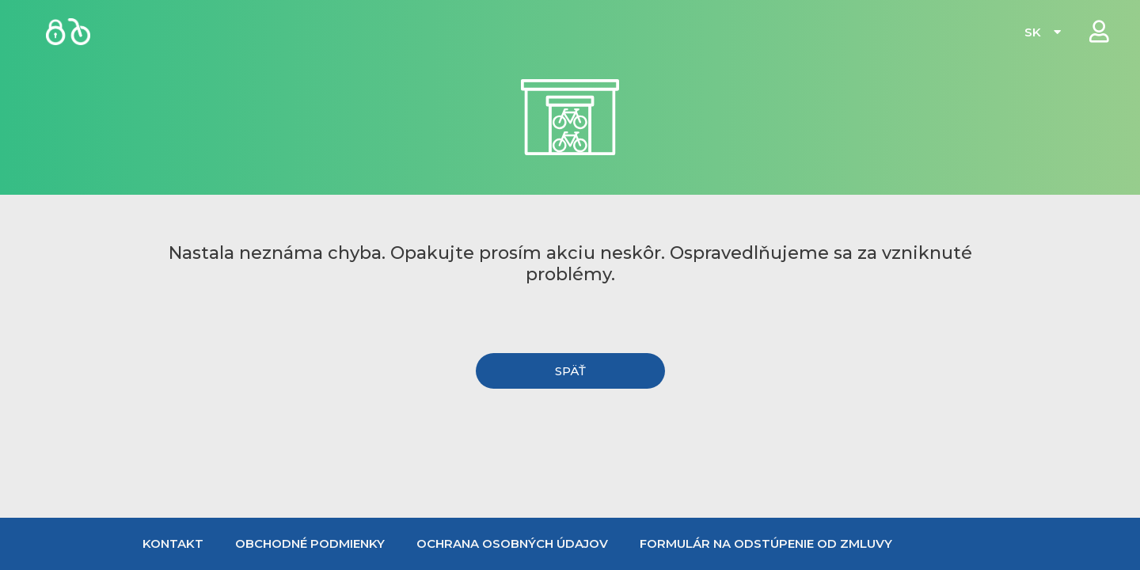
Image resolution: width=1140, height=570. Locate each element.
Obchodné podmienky (310, 543)
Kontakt (172, 543)
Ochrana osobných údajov (512, 543)
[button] (570, 371)
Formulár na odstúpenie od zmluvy (766, 543)
